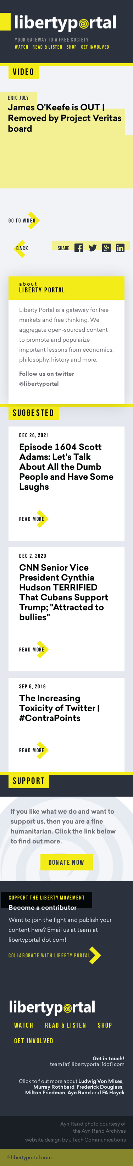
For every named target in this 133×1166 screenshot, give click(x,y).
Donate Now (67, 863)
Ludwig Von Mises (100, 1081)
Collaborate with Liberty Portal (50, 956)
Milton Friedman (45, 1093)
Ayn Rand (79, 1093)
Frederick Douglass (99, 1087)
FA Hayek (113, 1093)
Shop (72, 47)
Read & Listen (47, 47)
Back (22, 248)
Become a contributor (43, 908)
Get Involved (95, 47)
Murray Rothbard (53, 1087)
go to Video (22, 221)
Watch (21, 47)
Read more (32, 519)
